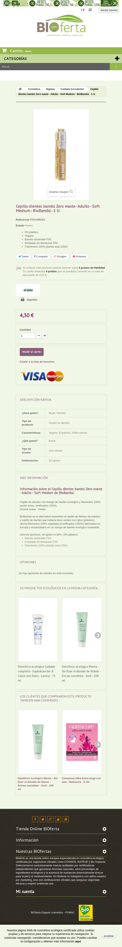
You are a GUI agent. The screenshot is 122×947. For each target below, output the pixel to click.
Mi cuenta (25, 891)
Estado (20, 225)
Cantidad (25, 329)
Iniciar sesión (109, 10)
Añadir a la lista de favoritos (37, 361)
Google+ (60, 256)
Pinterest (79, 256)
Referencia (22, 219)
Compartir (41, 256)
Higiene (50, 89)
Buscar (116, 66)
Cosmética (34, 89)
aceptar (109, 936)
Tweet (23, 256)
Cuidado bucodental (72, 89)
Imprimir (32, 299)
